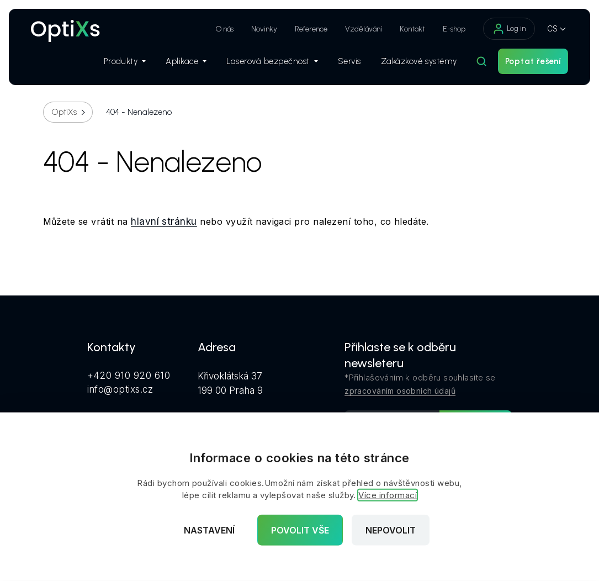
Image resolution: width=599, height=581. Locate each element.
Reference (311, 29)
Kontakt (412, 29)
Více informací (387, 495)
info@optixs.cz (120, 389)
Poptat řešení (533, 61)
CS (552, 28)
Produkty (125, 61)
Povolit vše (300, 530)
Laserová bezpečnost (272, 61)
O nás (225, 29)
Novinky (264, 29)
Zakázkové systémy (419, 61)
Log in (509, 29)
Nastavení (209, 530)
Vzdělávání (363, 29)
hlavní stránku (164, 221)
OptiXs (64, 112)
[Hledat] (481, 61)
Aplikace (186, 61)
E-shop (454, 29)
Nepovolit (390, 530)
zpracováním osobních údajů (399, 390)
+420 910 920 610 (129, 375)
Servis (349, 61)
